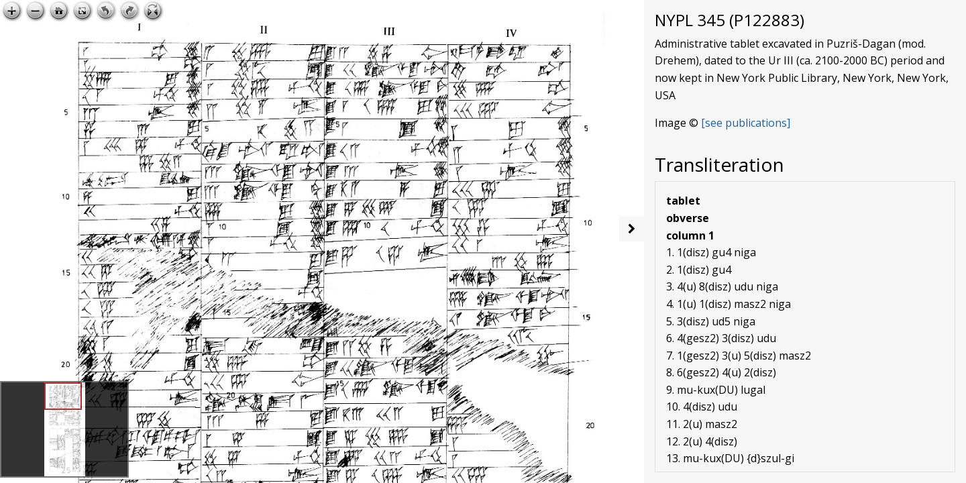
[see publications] (745, 122)
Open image (596, 10)
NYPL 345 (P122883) (729, 20)
